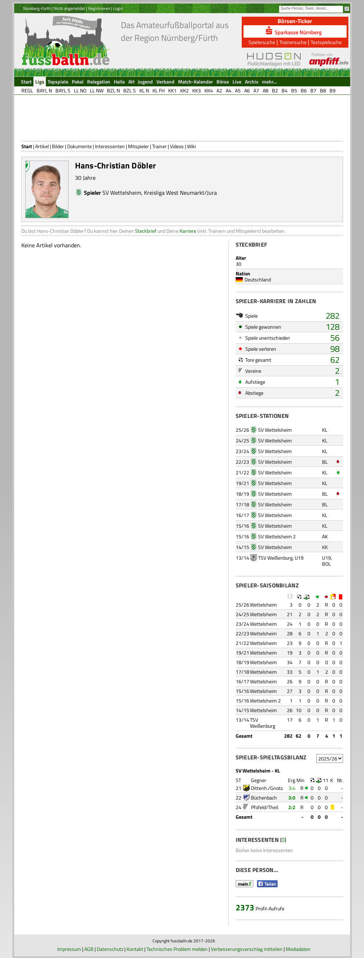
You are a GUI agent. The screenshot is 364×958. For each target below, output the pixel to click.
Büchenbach (264, 797)
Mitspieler (138, 146)
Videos (177, 146)
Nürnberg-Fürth (36, 8)
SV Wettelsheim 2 (277, 536)
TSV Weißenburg (275, 557)
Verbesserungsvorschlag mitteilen (247, 949)
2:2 (291, 807)
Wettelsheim (263, 604)
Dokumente (79, 146)
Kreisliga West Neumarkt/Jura (180, 192)
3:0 (291, 797)
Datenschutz (110, 949)
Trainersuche (292, 42)
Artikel (42, 146)
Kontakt (135, 949)
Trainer (159, 146)
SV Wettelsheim (121, 192)
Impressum (69, 949)
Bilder (58, 146)
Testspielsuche (326, 42)
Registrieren (99, 8)
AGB (88, 949)
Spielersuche (261, 42)
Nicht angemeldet (69, 8)
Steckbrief (145, 231)
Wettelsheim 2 (265, 700)
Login (118, 8)
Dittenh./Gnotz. (267, 788)
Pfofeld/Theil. (265, 807)
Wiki (191, 146)
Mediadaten (298, 949)
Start (26, 146)
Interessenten (110, 146)
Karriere (188, 231)
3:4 (292, 788)
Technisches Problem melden (177, 949)
